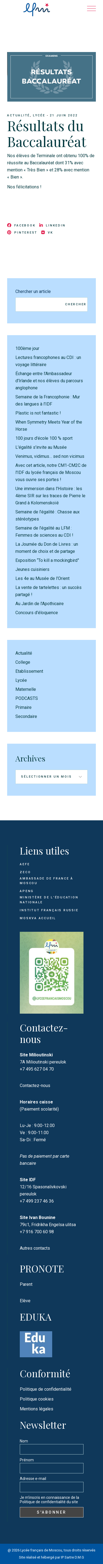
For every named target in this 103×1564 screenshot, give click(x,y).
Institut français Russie (49, 910)
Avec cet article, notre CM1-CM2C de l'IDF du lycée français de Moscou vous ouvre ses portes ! (51, 472)
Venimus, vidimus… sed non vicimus (49, 456)
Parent (26, 1284)
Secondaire (26, 716)
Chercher (76, 304)
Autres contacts (35, 1248)
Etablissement (29, 671)
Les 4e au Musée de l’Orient (42, 578)
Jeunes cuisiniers (32, 569)
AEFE (25, 864)
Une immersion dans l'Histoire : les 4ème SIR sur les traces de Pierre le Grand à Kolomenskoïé (50, 495)
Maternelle (25, 689)
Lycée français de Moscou (41, 1550)
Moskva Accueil (38, 918)
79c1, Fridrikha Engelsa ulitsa (48, 1224)
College (22, 662)
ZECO (25, 872)
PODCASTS (26, 698)
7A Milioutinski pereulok (43, 1062)
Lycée (39, 115)
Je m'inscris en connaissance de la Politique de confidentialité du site (49, 1499)
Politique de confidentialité (45, 1389)
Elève (25, 1300)
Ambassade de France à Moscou (46, 881)
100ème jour (27, 348)
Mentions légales (36, 1408)
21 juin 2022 (63, 115)
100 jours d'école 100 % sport (44, 438)
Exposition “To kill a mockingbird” (47, 560)
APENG (27, 891)
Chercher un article (33, 291)
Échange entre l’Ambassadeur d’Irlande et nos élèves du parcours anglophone (49, 380)
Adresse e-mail (33, 1478)
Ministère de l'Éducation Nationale (49, 900)
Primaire (23, 707)
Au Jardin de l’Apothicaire (39, 603)
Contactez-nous (35, 1085)
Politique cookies (37, 1399)
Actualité (18, 115)
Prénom (27, 1460)
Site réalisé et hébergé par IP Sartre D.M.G (51, 1557)
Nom (24, 1441)
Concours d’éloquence (36, 612)
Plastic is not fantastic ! (38, 413)
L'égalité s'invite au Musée (41, 447)
